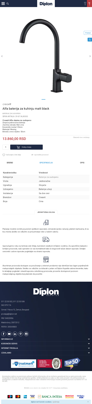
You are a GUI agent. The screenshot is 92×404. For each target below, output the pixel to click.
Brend (10, 163)
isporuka (46, 251)
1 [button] (43, 99)
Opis (82, 163)
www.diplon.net (34, 388)
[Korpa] (89, 6)
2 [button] (48, 99)
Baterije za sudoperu (12, 113)
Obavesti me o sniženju (81, 137)
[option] (46, 56)
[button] (7, 3)
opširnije (55, 402)
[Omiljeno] (85, 4)
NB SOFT (49, 388)
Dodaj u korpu (26, 147)
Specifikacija (46, 163)
